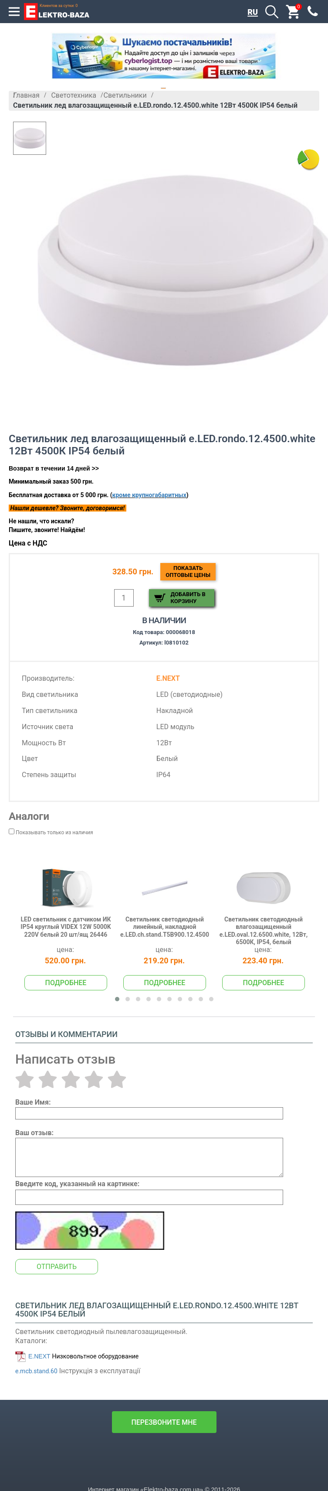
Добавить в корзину (188, 597)
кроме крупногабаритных (149, 494)
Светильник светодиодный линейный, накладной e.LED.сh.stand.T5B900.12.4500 (164, 927)
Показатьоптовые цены (188, 571)
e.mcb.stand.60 (36, 1371)
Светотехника (73, 95)
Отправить (57, 1266)
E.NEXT (39, 1356)
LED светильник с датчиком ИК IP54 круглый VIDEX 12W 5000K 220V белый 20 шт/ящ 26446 (65, 927)
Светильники (125, 95)
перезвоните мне (163, 1422)
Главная (26, 95)
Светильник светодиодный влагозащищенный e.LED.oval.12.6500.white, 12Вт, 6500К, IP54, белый (264, 931)
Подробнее (66, 983)
